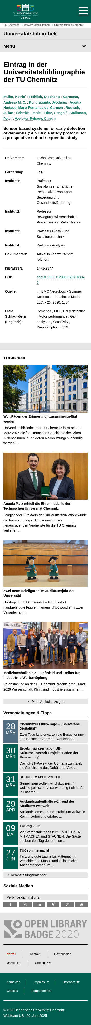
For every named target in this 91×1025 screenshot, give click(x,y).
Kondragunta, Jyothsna (48, 102)
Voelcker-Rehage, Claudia (35, 118)
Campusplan (62, 954)
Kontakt (35, 954)
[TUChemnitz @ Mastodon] (67, 904)
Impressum (41, 982)
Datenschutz (71, 982)
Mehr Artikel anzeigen (48, 702)
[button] (78, 11)
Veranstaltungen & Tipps (27, 713)
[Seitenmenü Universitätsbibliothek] (45, 46)
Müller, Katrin (14, 97)
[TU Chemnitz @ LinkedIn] (39, 904)
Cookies (12, 991)
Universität (14, 963)
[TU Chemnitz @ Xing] (53, 904)
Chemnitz (41, 963)
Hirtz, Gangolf (55, 113)
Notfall (11, 954)
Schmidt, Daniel (28, 113)
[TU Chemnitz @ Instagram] (25, 904)
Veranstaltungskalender (28, 875)
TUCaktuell (14, 358)
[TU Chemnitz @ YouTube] (81, 904)
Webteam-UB (13, 1016)
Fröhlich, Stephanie (44, 97)
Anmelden (13, 982)
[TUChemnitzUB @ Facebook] (10, 904)
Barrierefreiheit (42, 991)
